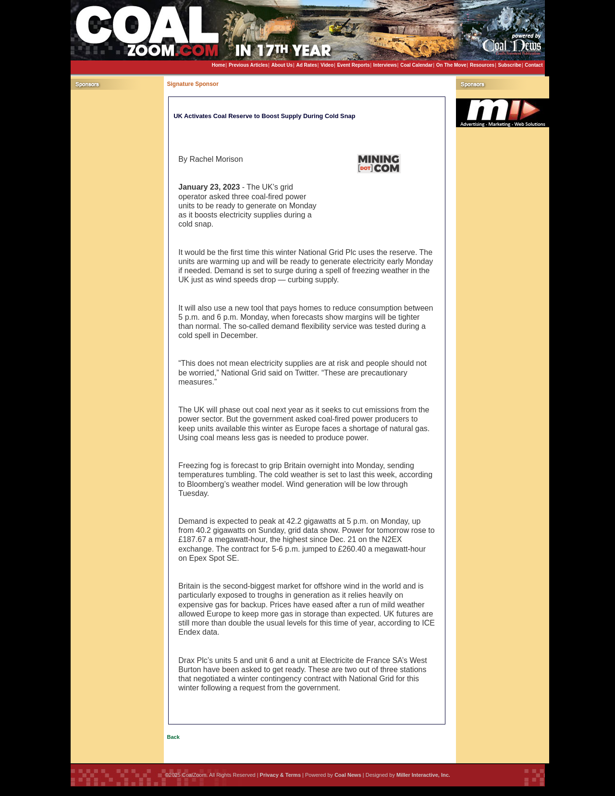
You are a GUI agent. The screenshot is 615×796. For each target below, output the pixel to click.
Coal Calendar (416, 65)
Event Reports (353, 65)
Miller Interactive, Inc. (423, 775)
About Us (282, 65)
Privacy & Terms (280, 775)
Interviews (385, 65)
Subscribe (509, 65)
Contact (533, 65)
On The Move (451, 65)
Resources (482, 65)
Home (218, 65)
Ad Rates (306, 65)
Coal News (347, 775)
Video (326, 65)
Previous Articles (248, 65)
